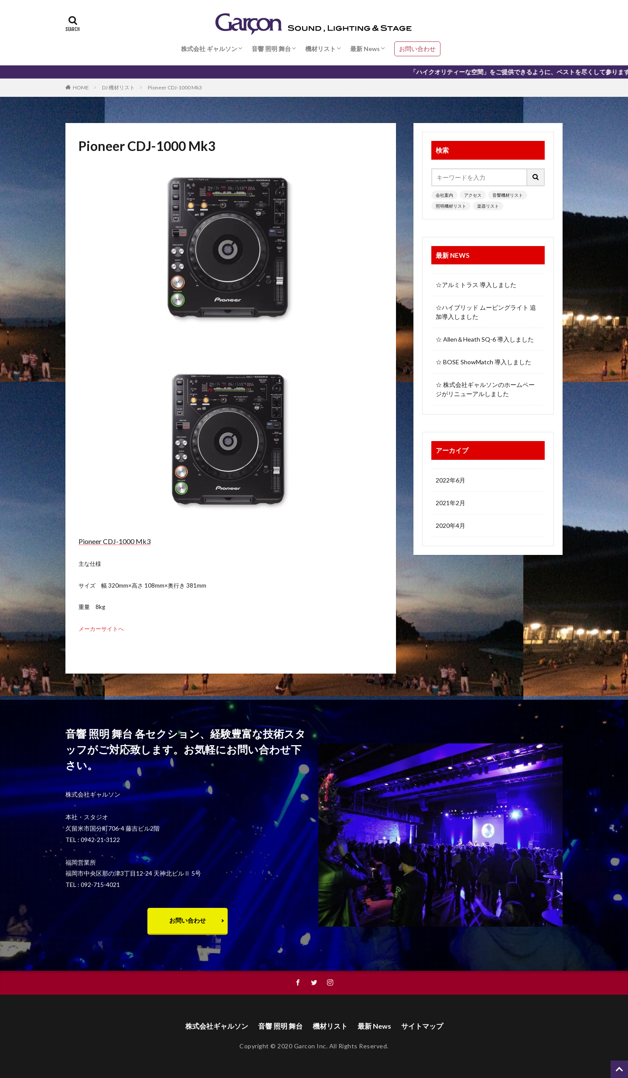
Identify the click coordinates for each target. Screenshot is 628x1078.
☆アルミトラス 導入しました (476, 284)
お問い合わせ (417, 48)
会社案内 (444, 195)
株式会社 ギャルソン (209, 48)
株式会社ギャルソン (216, 1026)
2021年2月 (450, 502)
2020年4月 (450, 525)
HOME (81, 87)
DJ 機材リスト (118, 87)
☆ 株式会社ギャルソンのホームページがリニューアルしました (485, 389)
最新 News (365, 48)
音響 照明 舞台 (271, 48)
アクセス (472, 195)
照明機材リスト (451, 206)
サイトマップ (422, 1026)
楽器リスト (488, 206)
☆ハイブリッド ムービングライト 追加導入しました (486, 312)
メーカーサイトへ (101, 628)
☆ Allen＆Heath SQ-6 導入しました (485, 339)
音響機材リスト (507, 195)
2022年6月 (450, 480)
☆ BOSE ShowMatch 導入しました (483, 362)
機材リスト (320, 48)
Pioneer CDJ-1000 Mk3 (175, 87)
